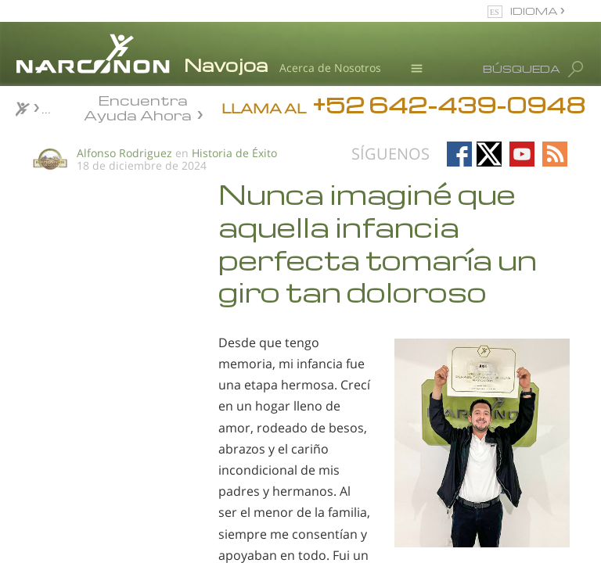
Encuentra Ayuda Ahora (138, 106)
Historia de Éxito (234, 152)
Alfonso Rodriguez (124, 152)
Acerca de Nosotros (330, 67)
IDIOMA (535, 10)
